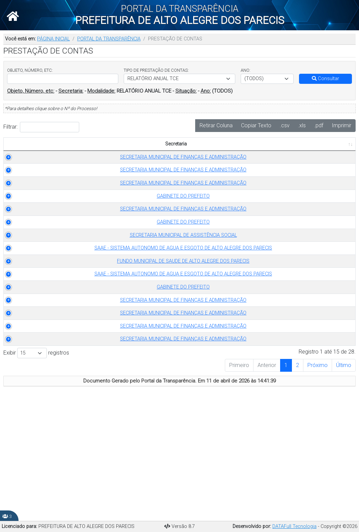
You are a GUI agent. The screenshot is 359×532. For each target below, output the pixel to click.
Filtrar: (41, 127)
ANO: (245, 70)
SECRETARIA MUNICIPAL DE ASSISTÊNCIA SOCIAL (62, 286)
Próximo (317, 481)
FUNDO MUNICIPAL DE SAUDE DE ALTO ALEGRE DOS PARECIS (62, 330)
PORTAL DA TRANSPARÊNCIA (109, 39)
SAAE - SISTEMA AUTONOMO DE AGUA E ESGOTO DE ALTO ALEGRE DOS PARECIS (62, 310)
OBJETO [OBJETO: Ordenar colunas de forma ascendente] (222, 151)
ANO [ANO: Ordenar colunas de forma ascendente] (195, 151)
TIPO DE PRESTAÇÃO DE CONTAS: (156, 70)
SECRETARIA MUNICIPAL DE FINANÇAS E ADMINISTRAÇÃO (62, 167)
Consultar (325, 78)
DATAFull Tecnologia (294, 526)
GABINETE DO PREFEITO (62, 225)
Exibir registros (36, 469)
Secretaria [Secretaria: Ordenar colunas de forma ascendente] (58, 151)
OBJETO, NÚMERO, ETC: (30, 70)
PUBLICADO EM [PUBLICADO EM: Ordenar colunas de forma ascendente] (329, 147)
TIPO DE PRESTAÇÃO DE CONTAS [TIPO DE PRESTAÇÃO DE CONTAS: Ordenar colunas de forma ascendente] (150, 147)
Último (343, 481)
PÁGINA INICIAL (53, 39)
